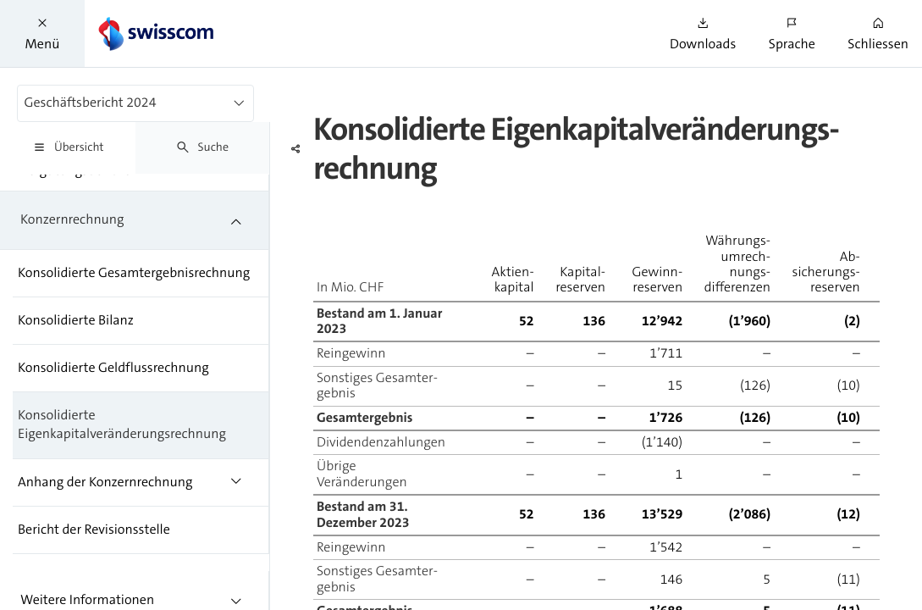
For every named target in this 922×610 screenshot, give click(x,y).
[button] (42, 33)
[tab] (67, 148)
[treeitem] (134, 220)
